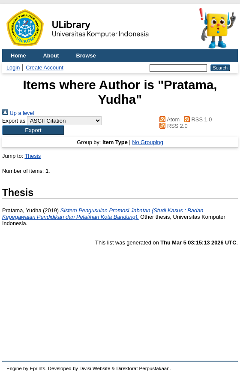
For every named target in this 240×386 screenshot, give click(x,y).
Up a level (18, 113)
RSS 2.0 (172, 126)
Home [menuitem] (18, 55)
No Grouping (147, 142)
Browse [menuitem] (86, 55)
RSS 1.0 (196, 119)
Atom (168, 119)
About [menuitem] (51, 55)
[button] (33, 130)
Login (13, 67)
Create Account (44, 67)
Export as (13, 121)
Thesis (32, 156)
